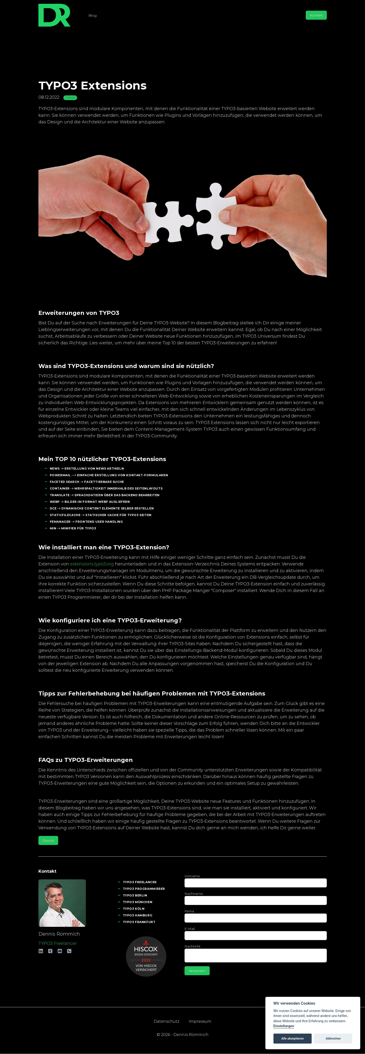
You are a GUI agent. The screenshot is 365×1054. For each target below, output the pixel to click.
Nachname (194, 893)
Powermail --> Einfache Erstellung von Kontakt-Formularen (109, 475)
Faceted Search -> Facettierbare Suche (87, 482)
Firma (189, 911)
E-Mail (190, 929)
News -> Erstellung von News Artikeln (87, 468)
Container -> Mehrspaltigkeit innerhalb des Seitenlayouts (106, 488)
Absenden (197, 971)
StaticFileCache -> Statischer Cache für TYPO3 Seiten (101, 515)
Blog (92, 15)
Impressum (200, 1021)
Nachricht (192, 946)
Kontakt (316, 15)
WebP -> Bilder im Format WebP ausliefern (90, 502)
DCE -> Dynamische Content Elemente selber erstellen (102, 508)
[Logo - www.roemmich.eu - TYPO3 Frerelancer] (54, 15)
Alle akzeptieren (292, 1038)
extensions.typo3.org (92, 564)
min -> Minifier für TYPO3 (73, 528)
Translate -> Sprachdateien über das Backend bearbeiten (105, 495)
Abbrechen (333, 1038)
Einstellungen (283, 1026)
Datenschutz (166, 1021)
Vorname (192, 876)
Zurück (48, 840)
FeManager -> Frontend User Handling (86, 521)
